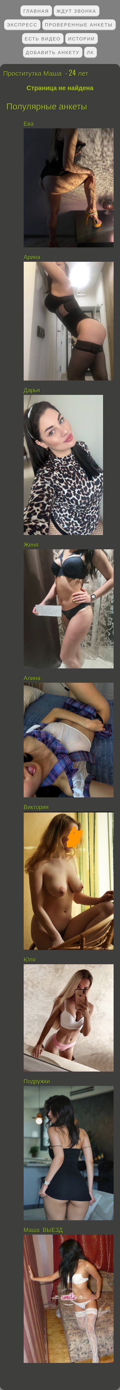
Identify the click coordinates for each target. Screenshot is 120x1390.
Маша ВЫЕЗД (43, 1230)
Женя (31, 545)
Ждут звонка (76, 10)
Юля (30, 960)
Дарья (32, 390)
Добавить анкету (53, 52)
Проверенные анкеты (79, 24)
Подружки (37, 1081)
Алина (32, 678)
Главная (36, 10)
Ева (29, 124)
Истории (81, 38)
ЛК (90, 52)
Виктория (37, 807)
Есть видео (42, 38)
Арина (32, 257)
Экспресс (22, 24)
